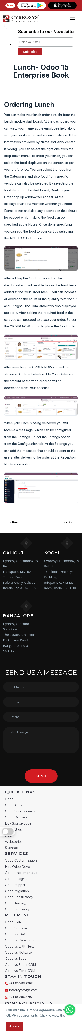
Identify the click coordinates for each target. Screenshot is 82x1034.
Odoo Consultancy (19, 897)
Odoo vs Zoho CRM (20, 971)
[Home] (21, 21)
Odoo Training (15, 903)
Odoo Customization (21, 861)
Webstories (13, 842)
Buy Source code (18, 823)
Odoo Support (16, 885)
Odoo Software (16, 928)
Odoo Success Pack (20, 811)
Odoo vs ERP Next (19, 946)
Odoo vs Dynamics (19, 940)
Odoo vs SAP (15, 934)
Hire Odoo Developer (21, 867)
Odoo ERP (13, 922)
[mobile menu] (72, 17)
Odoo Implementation (22, 873)
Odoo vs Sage (15, 959)
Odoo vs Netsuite (18, 952)
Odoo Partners (16, 817)
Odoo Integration (18, 879)
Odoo (9, 799)
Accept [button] (14, 1026)
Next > (67, 522)
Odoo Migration (17, 891)
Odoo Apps (13, 805)
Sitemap (11, 848)
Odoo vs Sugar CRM (20, 965)
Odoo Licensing (17, 909)
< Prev (14, 522)
